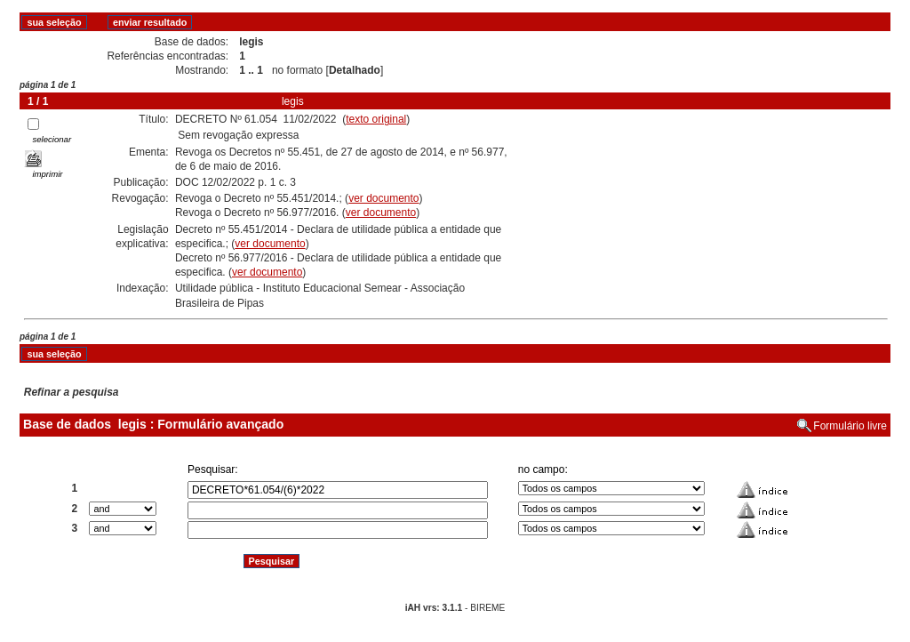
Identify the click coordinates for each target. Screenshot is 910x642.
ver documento (383, 198)
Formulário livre (850, 426)
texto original (376, 119)
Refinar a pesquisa (71, 392)
